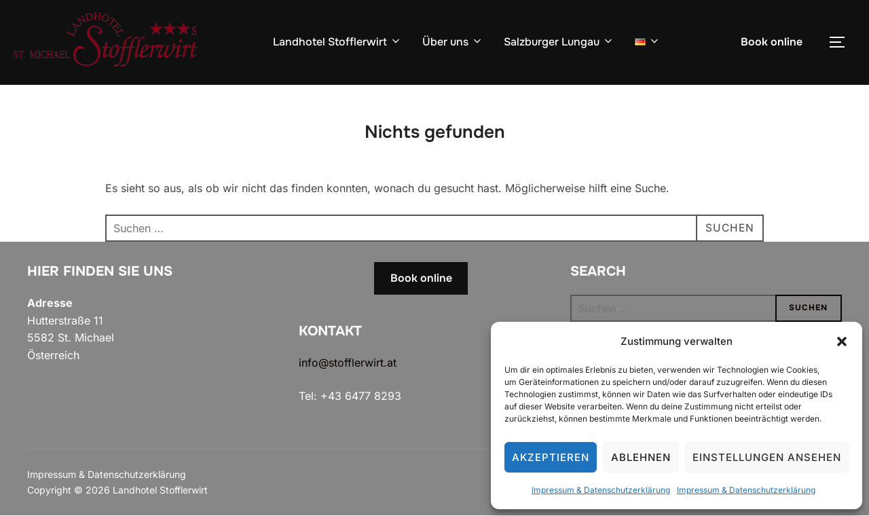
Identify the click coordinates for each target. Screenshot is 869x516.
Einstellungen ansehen (766, 457)
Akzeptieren (550, 457)
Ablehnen (641, 457)
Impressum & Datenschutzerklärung (601, 490)
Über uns (452, 42)
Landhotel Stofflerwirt (337, 42)
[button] (842, 341)
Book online (771, 42)
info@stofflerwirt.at (347, 362)
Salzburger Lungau (559, 42)
